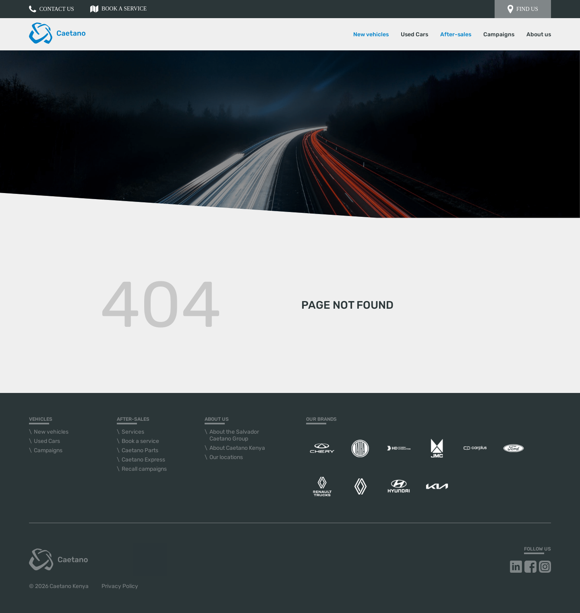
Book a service (118, 8)
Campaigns (498, 34)
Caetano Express (143, 459)
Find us (523, 9)
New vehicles (51, 431)
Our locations (226, 457)
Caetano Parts (140, 450)
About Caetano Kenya (237, 448)
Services (133, 431)
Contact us (51, 9)
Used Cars (414, 34)
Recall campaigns (144, 468)
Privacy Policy (120, 586)
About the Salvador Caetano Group (234, 435)
